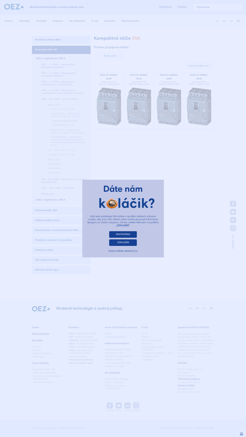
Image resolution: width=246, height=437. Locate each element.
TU (136, 251)
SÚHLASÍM (123, 242)
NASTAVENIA (123, 234)
